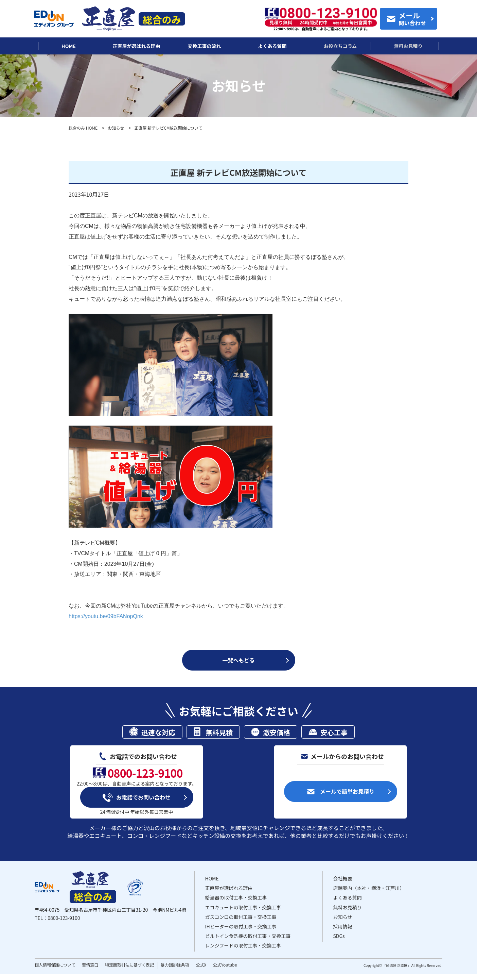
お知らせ (116, 128)
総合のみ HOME (83, 128)
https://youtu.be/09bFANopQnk (106, 616)
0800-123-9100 (64, 917)
